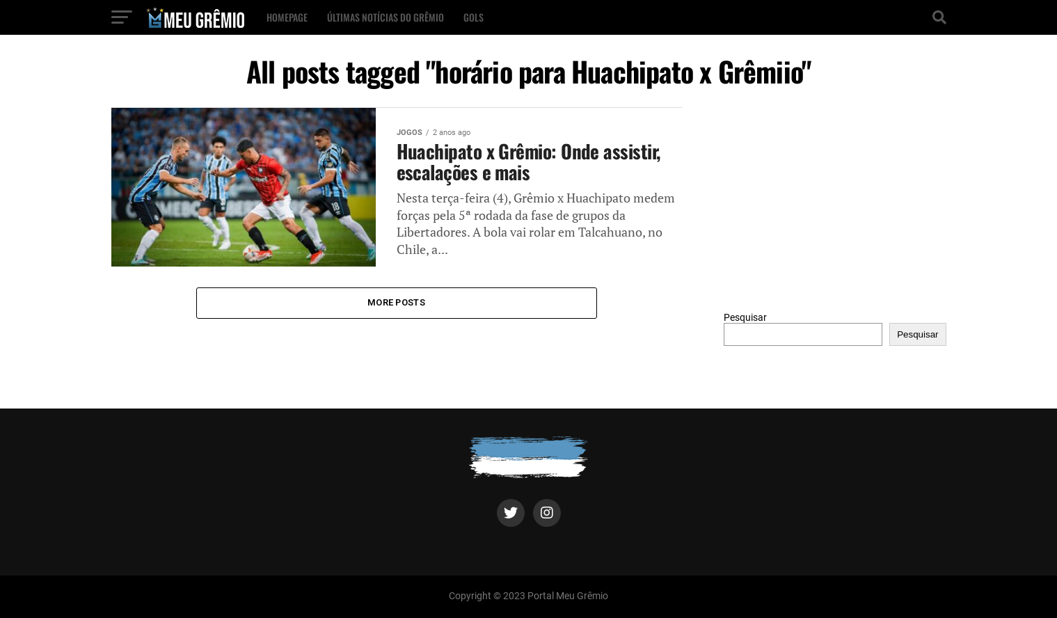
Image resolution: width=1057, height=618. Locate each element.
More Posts (396, 302)
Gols (473, 17)
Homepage (287, 17)
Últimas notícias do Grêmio (385, 17)
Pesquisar (745, 318)
